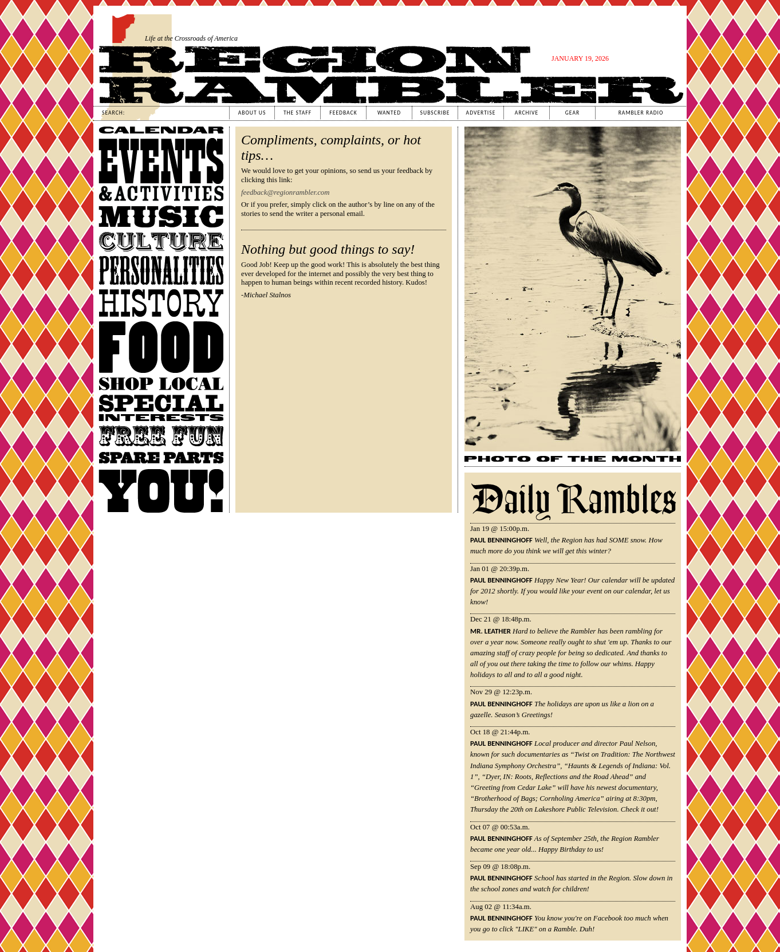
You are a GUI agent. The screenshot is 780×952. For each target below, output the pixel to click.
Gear (572, 112)
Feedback (343, 112)
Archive (526, 112)
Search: (113, 112)
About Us (252, 112)
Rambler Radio (641, 112)
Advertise (481, 112)
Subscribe (435, 112)
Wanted (389, 112)
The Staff (297, 112)
